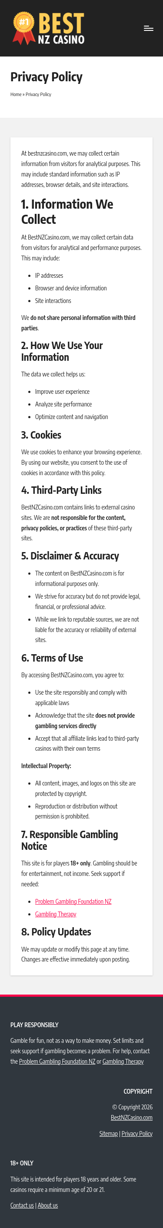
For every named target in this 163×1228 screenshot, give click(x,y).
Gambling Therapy (55, 914)
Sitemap (109, 1133)
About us (48, 1205)
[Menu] (148, 28)
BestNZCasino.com (132, 1117)
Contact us (22, 1205)
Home (16, 94)
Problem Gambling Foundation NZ (73, 901)
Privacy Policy (137, 1133)
